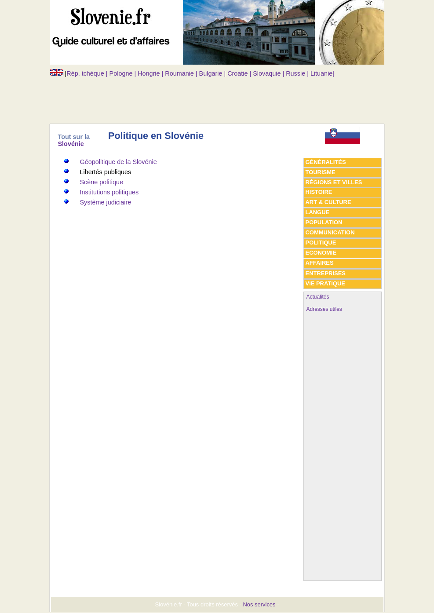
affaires (320, 262)
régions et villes (334, 182)
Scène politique (101, 182)
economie (321, 252)
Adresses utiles (324, 309)
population (324, 222)
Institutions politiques (109, 192)
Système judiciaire (105, 202)
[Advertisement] (210, 97)
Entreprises (326, 273)
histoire (319, 192)
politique (321, 242)
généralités (326, 162)
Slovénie (71, 143)
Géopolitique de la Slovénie (118, 161)
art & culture (328, 202)
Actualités (317, 297)
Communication (330, 232)
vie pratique (325, 283)
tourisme (321, 172)
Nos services (259, 604)
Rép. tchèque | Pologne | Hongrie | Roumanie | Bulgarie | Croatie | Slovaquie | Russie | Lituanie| (200, 73)
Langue (318, 212)
